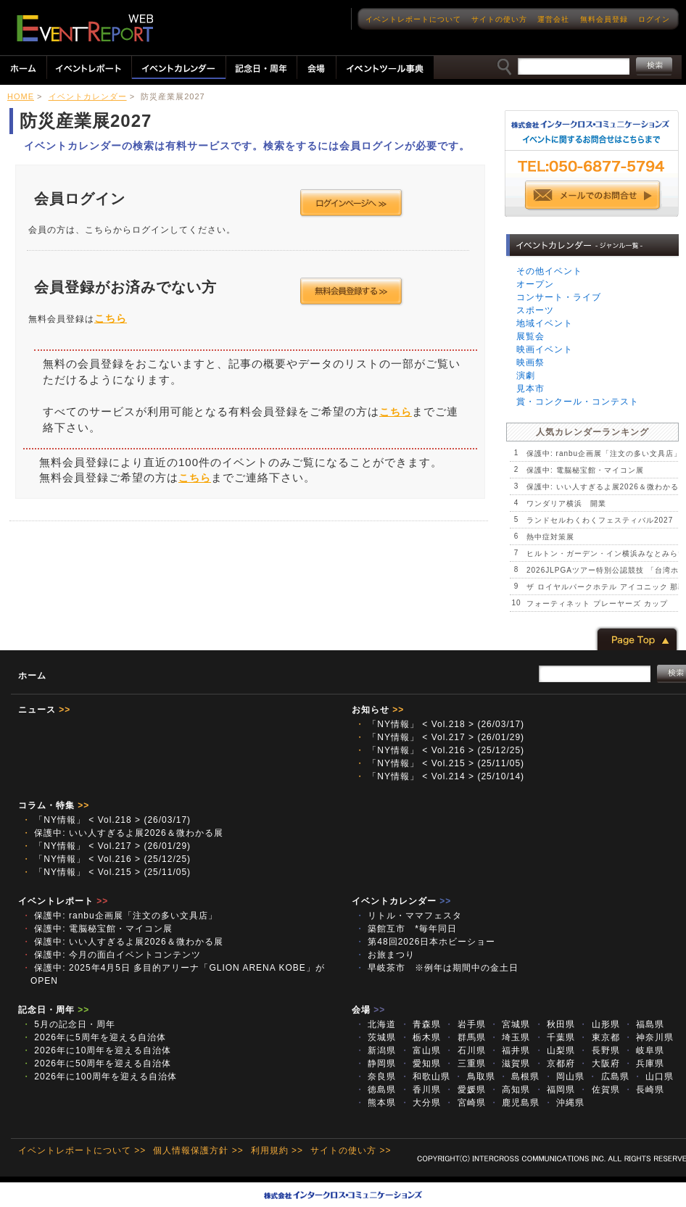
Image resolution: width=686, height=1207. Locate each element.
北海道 (375, 1024)
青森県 (420, 1024)
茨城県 (375, 1037)
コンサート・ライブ (558, 297)
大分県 (420, 1103)
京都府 (554, 1063)
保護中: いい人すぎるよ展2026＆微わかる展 (122, 833)
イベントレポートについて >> (82, 1150)
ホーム (32, 676)
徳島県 (375, 1089)
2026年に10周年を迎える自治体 (96, 1050)
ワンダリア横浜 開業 (566, 503)
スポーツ (535, 310)
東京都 (599, 1037)
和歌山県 (425, 1076)
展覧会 (530, 336)
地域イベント (544, 323)
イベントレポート (63, 901)
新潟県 (375, 1050)
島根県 (519, 1076)
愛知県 (420, 1063)
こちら (110, 318)
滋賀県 (509, 1063)
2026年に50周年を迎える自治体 (96, 1063)
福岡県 (554, 1089)
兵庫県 (644, 1063)
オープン (535, 284)
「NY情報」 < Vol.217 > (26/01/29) (439, 737)
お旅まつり (385, 955)
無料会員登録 (604, 19)
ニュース (44, 710)
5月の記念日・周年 (68, 1024)
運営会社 (553, 19)
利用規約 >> (277, 1150)
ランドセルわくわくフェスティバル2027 (599, 520)
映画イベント (544, 349)
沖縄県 (564, 1103)
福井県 (509, 1050)
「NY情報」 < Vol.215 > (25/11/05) (439, 763)
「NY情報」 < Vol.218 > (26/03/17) (439, 724)
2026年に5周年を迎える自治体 (94, 1037)
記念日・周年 (53, 1010)
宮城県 (509, 1024)
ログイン (654, 19)
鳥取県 (474, 1076)
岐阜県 (644, 1050)
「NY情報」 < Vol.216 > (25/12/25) (439, 750)
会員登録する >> (351, 291)
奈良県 (375, 1076)
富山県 (420, 1050)
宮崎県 (465, 1103)
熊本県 (375, 1103)
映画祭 (530, 362)
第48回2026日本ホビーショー (430, 942)
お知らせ (378, 710)
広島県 (608, 1076)
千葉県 (554, 1037)
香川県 (420, 1089)
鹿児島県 (514, 1103)
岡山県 (564, 1076)
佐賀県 (599, 1089)
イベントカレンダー (88, 96)
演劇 (525, 375)
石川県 (465, 1050)
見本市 (530, 388)
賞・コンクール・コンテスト (577, 402)
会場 (368, 1010)
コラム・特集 (53, 805)
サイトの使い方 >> (350, 1150)
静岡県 (375, 1063)
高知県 (509, 1089)
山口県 (653, 1076)
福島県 (644, 1024)
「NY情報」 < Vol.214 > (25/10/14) (439, 776)
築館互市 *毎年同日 (406, 929)
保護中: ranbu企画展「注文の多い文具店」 (604, 453)
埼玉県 (509, 1037)
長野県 (599, 1050)
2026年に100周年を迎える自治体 (99, 1076)
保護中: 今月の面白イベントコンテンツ (111, 955)
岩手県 (465, 1024)
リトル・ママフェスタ (408, 916)
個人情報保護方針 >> (198, 1150)
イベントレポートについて (413, 19)
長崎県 (644, 1089)
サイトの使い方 (499, 19)
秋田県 (554, 1024)
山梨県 (554, 1050)
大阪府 (599, 1063)
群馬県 (465, 1037)
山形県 (599, 1024)
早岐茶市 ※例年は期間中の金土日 (436, 968)
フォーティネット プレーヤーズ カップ (597, 603)
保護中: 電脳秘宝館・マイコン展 (585, 470)
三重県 (465, 1063)
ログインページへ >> (351, 203)
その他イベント (549, 271)
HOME (20, 96)
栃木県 (420, 1037)
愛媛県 (465, 1089)
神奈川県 (649, 1037)
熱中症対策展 (550, 537)
